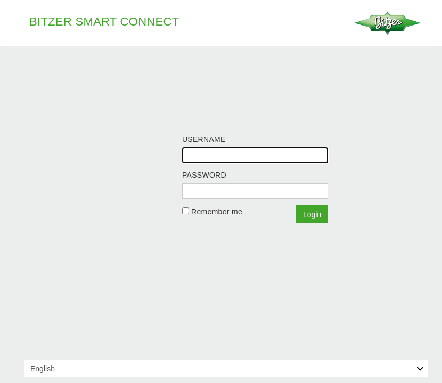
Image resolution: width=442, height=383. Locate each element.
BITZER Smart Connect (104, 21)
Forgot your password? (221, 226)
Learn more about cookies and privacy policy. (349, 373)
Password (204, 175)
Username (204, 139)
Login (312, 214)
